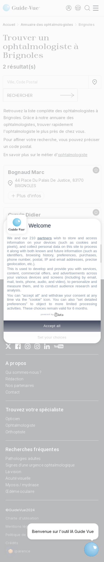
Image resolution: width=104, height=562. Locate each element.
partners (45, 238)
